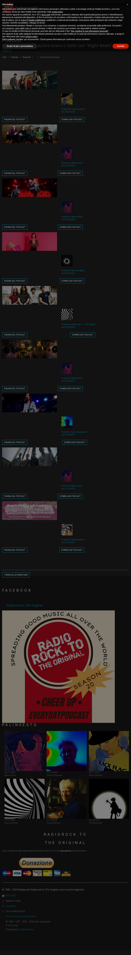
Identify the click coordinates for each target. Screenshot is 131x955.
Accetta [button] (120, 46)
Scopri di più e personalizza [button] (20, 46)
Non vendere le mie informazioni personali (89, 31)
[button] (127, 4)
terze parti (46, 14)
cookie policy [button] (57, 12)
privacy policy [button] (31, 36)
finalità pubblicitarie (37, 20)
